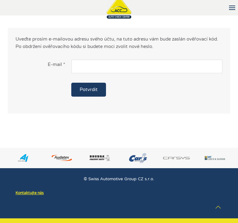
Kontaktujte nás (29, 193)
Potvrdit (89, 89)
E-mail (56, 64)
